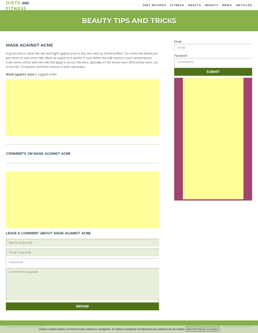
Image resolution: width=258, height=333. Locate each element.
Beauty (211, 5)
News (227, 5)
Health (194, 5)
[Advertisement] (82, 107)
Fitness (177, 5)
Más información (196, 329)
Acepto (214, 329)
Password (180, 56)
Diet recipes (154, 5)
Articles (244, 5)
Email (177, 41)
